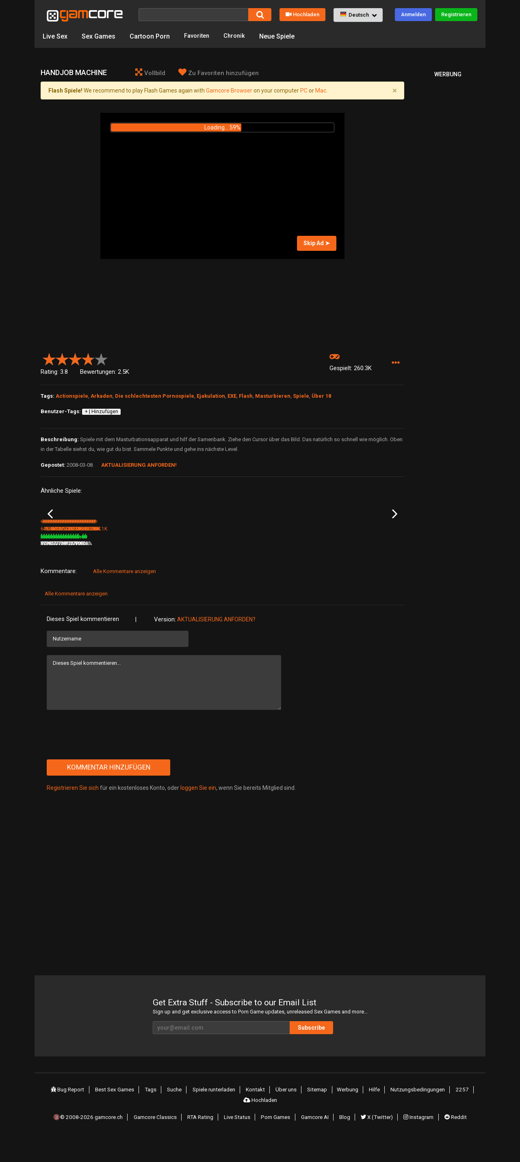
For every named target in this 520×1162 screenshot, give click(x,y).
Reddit (454, 1139)
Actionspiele (72, 398)
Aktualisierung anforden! (139, 467)
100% (211, 569)
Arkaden (102, 398)
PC (304, 92)
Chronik (237, 36)
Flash (246, 398)
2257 (459, 1115)
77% (274, 569)
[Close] (394, 92)
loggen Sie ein (198, 813)
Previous (50, 527)
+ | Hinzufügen (101, 413)
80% (152, 569)
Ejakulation (211, 398)
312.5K (358, 569)
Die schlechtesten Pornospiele (154, 398)
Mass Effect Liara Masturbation (243, 558)
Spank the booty (363, 558)
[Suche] (193, 14)
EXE (232, 398)
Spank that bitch (119, 558)
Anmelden (413, 14)
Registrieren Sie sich (73, 813)
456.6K (114, 569)
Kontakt (258, 1115)
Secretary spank (303, 558)
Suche (176, 1115)
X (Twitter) (376, 1139)
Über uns (287, 1115)
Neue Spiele (281, 36)
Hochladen (302, 14)
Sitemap (318, 1115)
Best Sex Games (118, 1115)
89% (91, 569)
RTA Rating (202, 1139)
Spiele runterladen (216, 1115)
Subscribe (337, 1053)
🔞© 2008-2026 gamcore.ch (90, 1139)
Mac (320, 92)
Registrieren (456, 14)
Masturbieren (272, 398)
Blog (345, 1139)
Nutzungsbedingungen (416, 1115)
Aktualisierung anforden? (216, 645)
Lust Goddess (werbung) (189, 558)
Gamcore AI (316, 1139)
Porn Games (277, 1139)
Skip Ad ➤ (316, 244)
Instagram (418, 1139)
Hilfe (373, 1115)
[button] (358, 15)
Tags (153, 1115)
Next (394, 527)
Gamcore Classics (157, 1139)
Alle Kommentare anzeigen (124, 597)
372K (295, 569)
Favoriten (198, 36)
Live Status (239, 1139)
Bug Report (71, 1115)
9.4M (172, 569)
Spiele (301, 398)
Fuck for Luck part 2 (62, 558)
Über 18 (321, 398)
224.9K (235, 569)
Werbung (347, 1115)
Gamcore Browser (229, 92)
